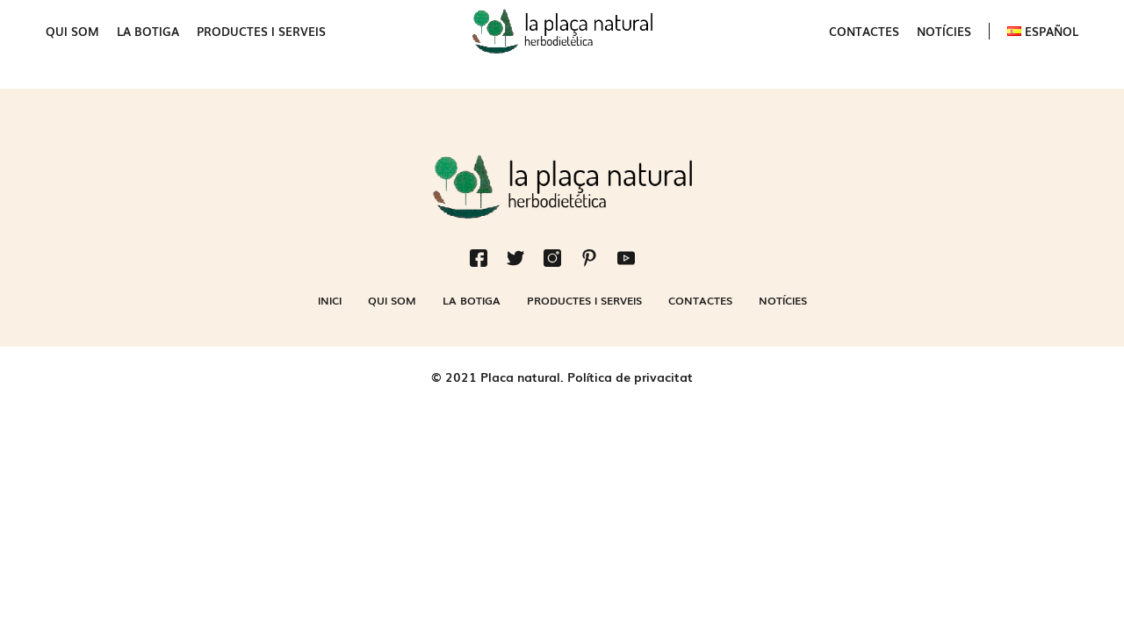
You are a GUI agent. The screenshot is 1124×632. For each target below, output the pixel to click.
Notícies (944, 31)
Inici (330, 300)
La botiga (148, 31)
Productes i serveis (261, 31)
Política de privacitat (630, 376)
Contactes (864, 31)
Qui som (72, 31)
